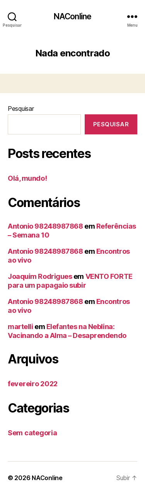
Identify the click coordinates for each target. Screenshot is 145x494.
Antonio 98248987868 (45, 226)
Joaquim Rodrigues (40, 276)
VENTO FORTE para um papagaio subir (70, 280)
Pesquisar (21, 108)
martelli (20, 327)
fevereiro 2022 (33, 384)
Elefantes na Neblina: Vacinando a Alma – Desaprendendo (67, 331)
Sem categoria (32, 433)
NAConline (72, 16)
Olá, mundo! (27, 178)
